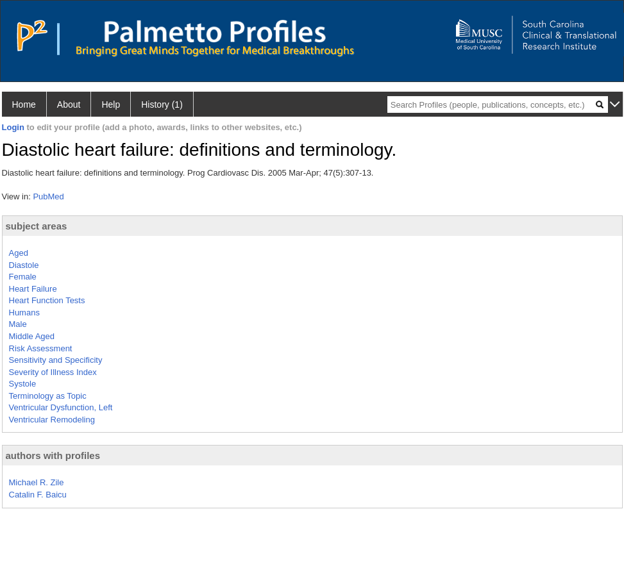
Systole (23, 383)
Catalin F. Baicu (38, 494)
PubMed (48, 196)
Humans (24, 312)
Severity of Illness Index (53, 372)
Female (23, 276)
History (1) (162, 104)
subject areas (36, 226)
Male (18, 324)
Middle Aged (32, 336)
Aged (18, 253)
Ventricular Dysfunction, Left (61, 407)
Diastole (24, 265)
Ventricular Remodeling (52, 419)
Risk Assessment (40, 348)
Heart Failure (33, 289)
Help (110, 104)
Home (24, 104)
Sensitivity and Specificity (56, 360)
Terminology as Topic (48, 396)
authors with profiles (53, 455)
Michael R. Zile (36, 482)
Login (13, 127)
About (69, 104)
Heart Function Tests (47, 300)
